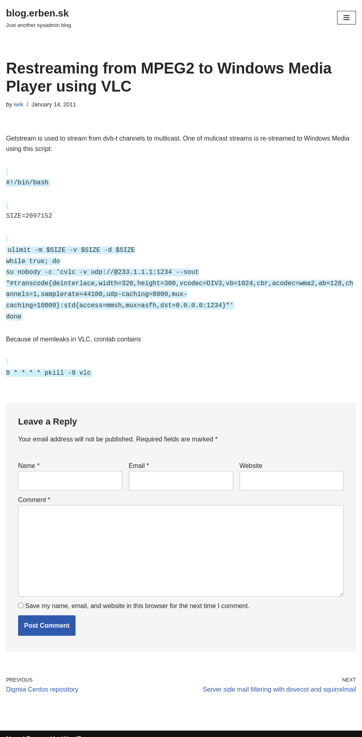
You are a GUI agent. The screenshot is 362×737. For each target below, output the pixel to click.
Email (139, 455)
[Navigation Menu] (346, 17)
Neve (13, 728)
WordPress (78, 728)
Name (28, 455)
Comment (34, 489)
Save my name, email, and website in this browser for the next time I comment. (137, 595)
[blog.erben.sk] (38, 18)
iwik (18, 104)
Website (251, 455)
